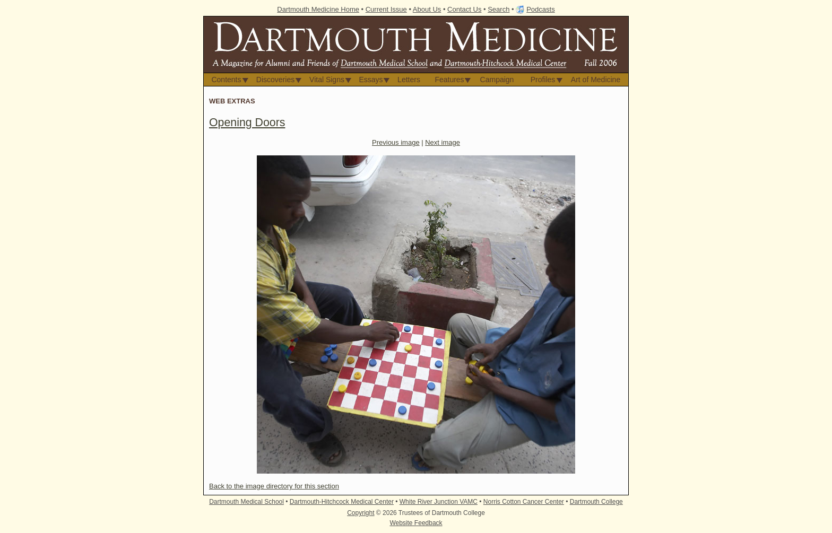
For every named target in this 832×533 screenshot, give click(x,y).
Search (498, 9)
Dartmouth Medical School (246, 501)
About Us (427, 9)
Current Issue (386, 9)
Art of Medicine (595, 79)
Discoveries (275, 79)
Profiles (543, 79)
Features (449, 79)
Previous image (396, 142)
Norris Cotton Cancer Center (523, 501)
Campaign (497, 79)
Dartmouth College (596, 501)
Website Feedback (415, 523)
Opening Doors (247, 122)
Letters (408, 79)
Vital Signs (326, 79)
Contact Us (464, 9)
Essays (371, 79)
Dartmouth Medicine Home (318, 9)
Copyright (360, 513)
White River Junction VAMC (439, 501)
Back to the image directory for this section (274, 486)
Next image (442, 142)
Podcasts (540, 9)
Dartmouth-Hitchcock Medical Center (342, 501)
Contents (226, 79)
